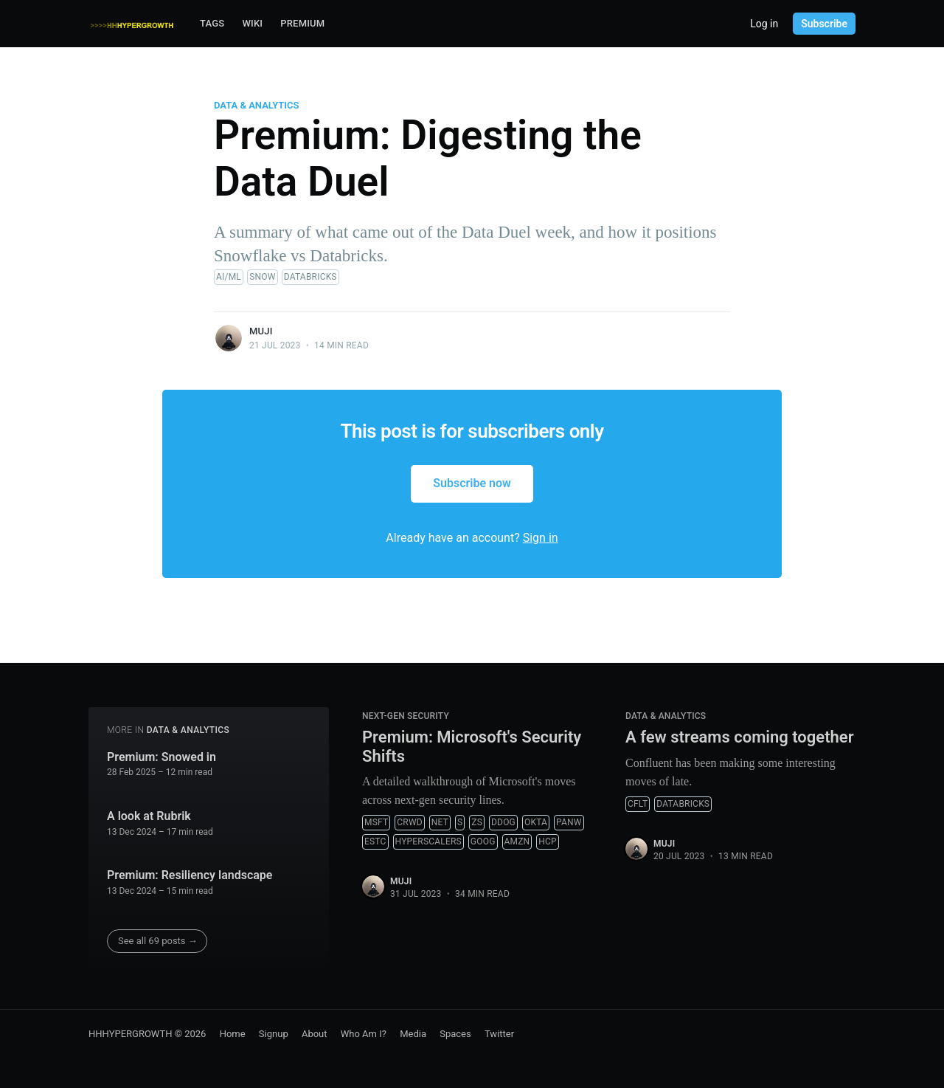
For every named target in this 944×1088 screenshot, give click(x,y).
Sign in (540, 538)
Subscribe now (472, 483)
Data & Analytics (256, 105)
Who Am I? (363, 1033)
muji (261, 331)
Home (233, 1033)
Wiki (252, 23)
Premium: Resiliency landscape (189, 875)
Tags (212, 23)
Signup (273, 1033)
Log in (764, 23)
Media (413, 1033)
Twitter (499, 1033)
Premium (302, 23)
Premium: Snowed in (161, 757)
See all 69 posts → (158, 940)
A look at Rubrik (149, 816)
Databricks (310, 277)
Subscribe (824, 24)
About (314, 1033)
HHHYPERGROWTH (130, 1033)
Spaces (455, 1033)
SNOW (262, 277)
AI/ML (228, 277)
